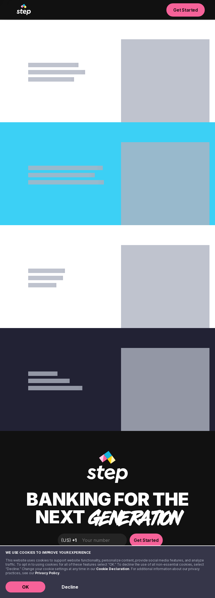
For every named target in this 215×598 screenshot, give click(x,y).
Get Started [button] (185, 10)
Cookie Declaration (112, 569)
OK (25, 587)
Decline (70, 587)
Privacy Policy (47, 573)
